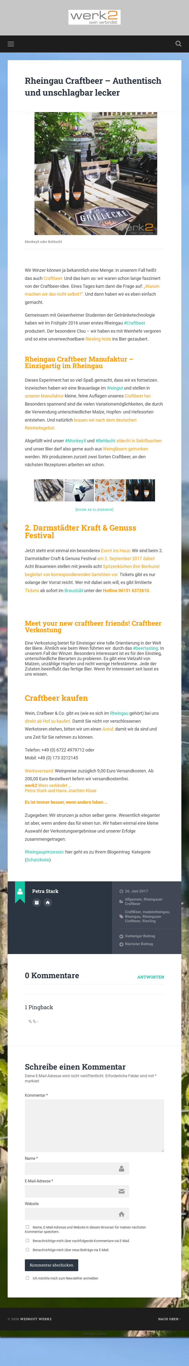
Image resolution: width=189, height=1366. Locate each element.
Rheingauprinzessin (44, 868)
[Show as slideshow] (94, 526)
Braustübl (73, 607)
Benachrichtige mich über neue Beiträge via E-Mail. (71, 1279)
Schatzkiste (37, 876)
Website (32, 1232)
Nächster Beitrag (139, 960)
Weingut (115, 404)
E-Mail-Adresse (39, 1208)
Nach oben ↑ (169, 1348)
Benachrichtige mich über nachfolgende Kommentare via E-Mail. (81, 1270)
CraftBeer (133, 928)
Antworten (150, 993)
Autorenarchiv (36, 919)
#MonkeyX (75, 457)
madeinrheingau (155, 928)
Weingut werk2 (36, 1348)
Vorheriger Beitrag (140, 953)
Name (31, 1184)
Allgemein (133, 916)
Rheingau (119, 730)
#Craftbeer (134, 339)
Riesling (149, 937)
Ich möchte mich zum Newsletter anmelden (65, 1308)
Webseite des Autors (47, 919)
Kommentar (36, 1112)
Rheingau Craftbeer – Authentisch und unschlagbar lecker (75, 96)
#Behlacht (105, 457)
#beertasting (145, 664)
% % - (33, 1038)
